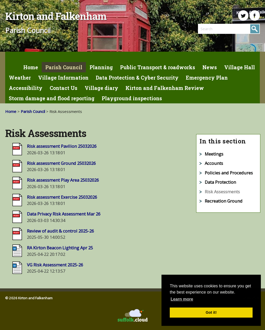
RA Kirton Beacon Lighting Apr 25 (60, 248)
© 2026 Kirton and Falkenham (29, 298)
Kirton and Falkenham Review (165, 88)
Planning (101, 67)
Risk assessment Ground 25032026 (61, 163)
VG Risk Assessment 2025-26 (55, 265)
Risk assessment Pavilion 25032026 (62, 146)
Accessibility (25, 88)
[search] (213, 29)
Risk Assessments (222, 192)
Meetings (214, 154)
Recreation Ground (223, 201)
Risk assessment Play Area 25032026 (63, 180)
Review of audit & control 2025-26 (60, 231)
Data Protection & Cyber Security (137, 77)
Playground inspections (132, 98)
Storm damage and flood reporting (51, 98)
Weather (20, 77)
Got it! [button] (211, 312)
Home (30, 67)
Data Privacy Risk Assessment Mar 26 (63, 214)
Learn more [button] (182, 299)
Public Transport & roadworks (157, 67)
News (209, 67)
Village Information (63, 77)
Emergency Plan (207, 77)
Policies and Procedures (229, 173)
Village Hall (239, 67)
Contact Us (63, 88)
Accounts (214, 163)
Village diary (101, 88)
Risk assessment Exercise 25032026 (62, 197)
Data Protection (220, 182)
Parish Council (63, 67)
